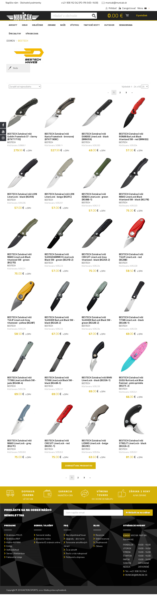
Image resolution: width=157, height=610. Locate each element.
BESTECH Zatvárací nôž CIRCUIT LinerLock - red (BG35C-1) (57, 458)
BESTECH (12, 143)
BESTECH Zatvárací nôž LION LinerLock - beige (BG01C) (57, 200)
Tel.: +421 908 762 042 (136, 586)
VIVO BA (135, 551)
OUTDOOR (109, 25)
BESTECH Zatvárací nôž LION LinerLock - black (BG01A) (20, 200)
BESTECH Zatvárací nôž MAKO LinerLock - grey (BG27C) (20, 458)
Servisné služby (43, 550)
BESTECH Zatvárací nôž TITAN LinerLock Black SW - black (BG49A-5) (59, 393)
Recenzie (100, 550)
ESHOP (126, 551)
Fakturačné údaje (14, 572)
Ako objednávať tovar (76, 550)
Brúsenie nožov (43, 554)
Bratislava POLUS (14, 550)
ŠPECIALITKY (15, 33)
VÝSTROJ (74, 25)
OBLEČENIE (37, 25)
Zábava (99, 561)
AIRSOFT (13, 25)
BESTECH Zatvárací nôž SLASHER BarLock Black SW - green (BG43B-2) (96, 330)
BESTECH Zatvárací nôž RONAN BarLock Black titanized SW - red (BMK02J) (134, 138)
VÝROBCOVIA (32, 33)
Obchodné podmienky (30, 2)
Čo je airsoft (71, 565)
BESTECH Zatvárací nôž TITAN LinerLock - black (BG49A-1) (132, 330)
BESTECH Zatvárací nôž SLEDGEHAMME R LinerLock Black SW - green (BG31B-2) (59, 265)
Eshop (9, 561)
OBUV (24, 25)
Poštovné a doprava (75, 572)
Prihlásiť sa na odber (138, 528)
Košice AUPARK (13, 558)
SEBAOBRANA (125, 25)
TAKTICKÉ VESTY (92, 25)
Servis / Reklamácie (15, 569)
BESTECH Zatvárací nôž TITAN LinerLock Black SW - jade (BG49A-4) (22, 393)
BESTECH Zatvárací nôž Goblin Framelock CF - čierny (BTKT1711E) (20, 138)
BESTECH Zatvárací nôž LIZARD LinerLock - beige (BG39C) (95, 458)
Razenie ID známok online (48, 558)
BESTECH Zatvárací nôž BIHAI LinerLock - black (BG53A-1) (94, 393)
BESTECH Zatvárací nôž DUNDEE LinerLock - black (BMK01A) (95, 138)
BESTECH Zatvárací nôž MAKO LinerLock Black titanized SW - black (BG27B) (132, 201)
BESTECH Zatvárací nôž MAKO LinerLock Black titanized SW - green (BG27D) (20, 266)
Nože (12, 68)
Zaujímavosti (101, 558)
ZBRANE (52, 25)
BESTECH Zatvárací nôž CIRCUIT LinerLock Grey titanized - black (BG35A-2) (96, 265)
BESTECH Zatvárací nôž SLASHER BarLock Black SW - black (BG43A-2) (59, 330)
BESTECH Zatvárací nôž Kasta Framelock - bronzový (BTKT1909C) (60, 138)
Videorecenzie (102, 554)
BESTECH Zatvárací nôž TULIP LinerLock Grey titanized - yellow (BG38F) (21, 330)
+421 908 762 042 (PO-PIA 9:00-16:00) (79, 2)
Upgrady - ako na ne (75, 554)
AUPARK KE (128, 555)
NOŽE (63, 25)
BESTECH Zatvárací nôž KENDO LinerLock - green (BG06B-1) (95, 200)
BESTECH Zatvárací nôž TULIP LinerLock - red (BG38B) (132, 265)
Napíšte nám (12, 2)
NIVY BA (143, 551)
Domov (10, 40)
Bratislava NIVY (13, 554)
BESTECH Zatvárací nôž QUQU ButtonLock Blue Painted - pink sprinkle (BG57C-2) (132, 394)
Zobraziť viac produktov (78, 481)
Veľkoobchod (12, 565)
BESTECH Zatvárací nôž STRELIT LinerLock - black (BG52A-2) (133, 458)
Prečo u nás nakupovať (76, 569)
